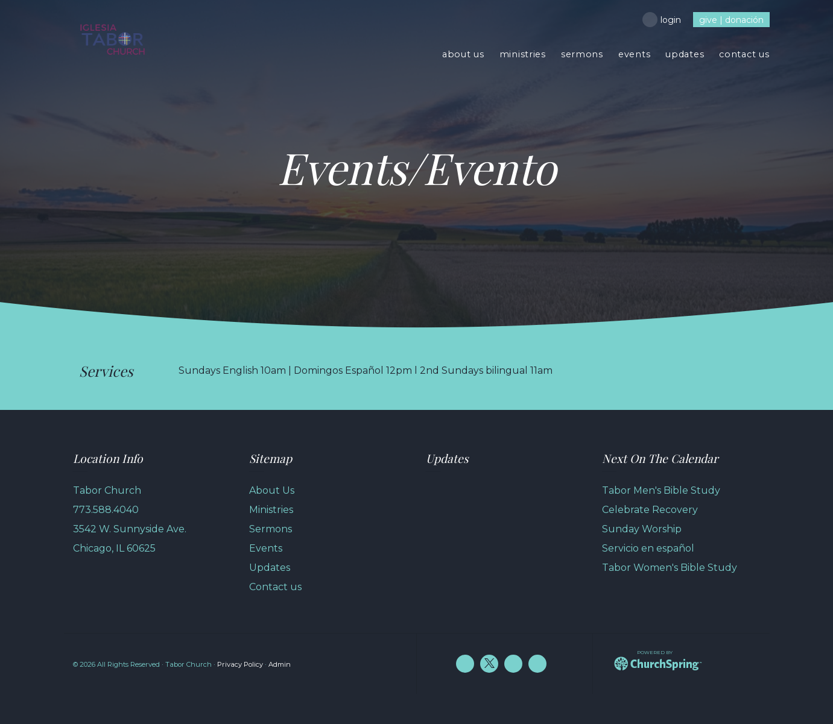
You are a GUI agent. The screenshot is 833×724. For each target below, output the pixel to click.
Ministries (271, 509)
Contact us (275, 587)
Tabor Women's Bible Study (669, 567)
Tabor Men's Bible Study (661, 490)
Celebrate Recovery (650, 509)
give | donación (731, 19)
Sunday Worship (642, 529)
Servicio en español (648, 548)
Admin (279, 664)
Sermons (270, 529)
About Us (271, 490)
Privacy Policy (240, 664)
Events (265, 548)
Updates (269, 567)
